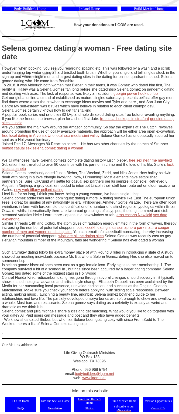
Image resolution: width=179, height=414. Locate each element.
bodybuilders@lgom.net (94, 374)
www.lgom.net (94, 378)
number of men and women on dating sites (37, 232)
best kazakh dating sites (96, 228)
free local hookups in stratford (124, 119)
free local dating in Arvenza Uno (28, 136)
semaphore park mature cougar (143, 228)
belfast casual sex (16, 148)
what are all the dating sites (81, 236)
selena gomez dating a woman (58, 148)
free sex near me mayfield (150, 160)
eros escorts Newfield (134, 215)
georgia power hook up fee (136, 94)
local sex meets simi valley (77, 136)
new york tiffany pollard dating (38, 190)
